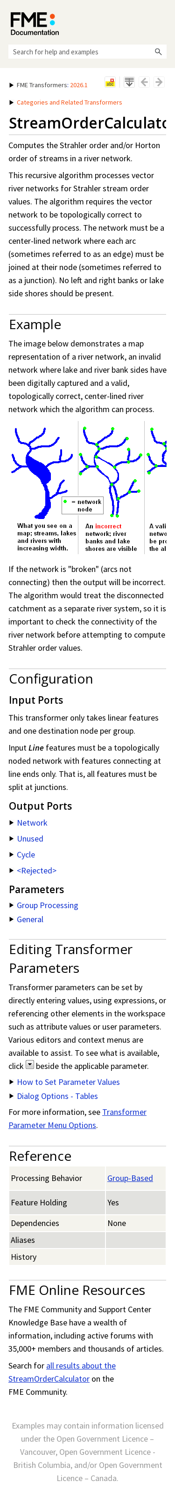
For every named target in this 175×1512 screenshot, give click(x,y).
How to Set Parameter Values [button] (64, 1081)
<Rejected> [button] (32, 870)
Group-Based (130, 1178)
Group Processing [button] (43, 905)
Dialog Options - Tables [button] (53, 1096)
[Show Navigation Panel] (161, 21)
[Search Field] (87, 52)
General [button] (26, 919)
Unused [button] (26, 838)
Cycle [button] (22, 854)
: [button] (48, 85)
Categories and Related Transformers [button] (65, 102)
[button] (158, 52)
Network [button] (28, 822)
